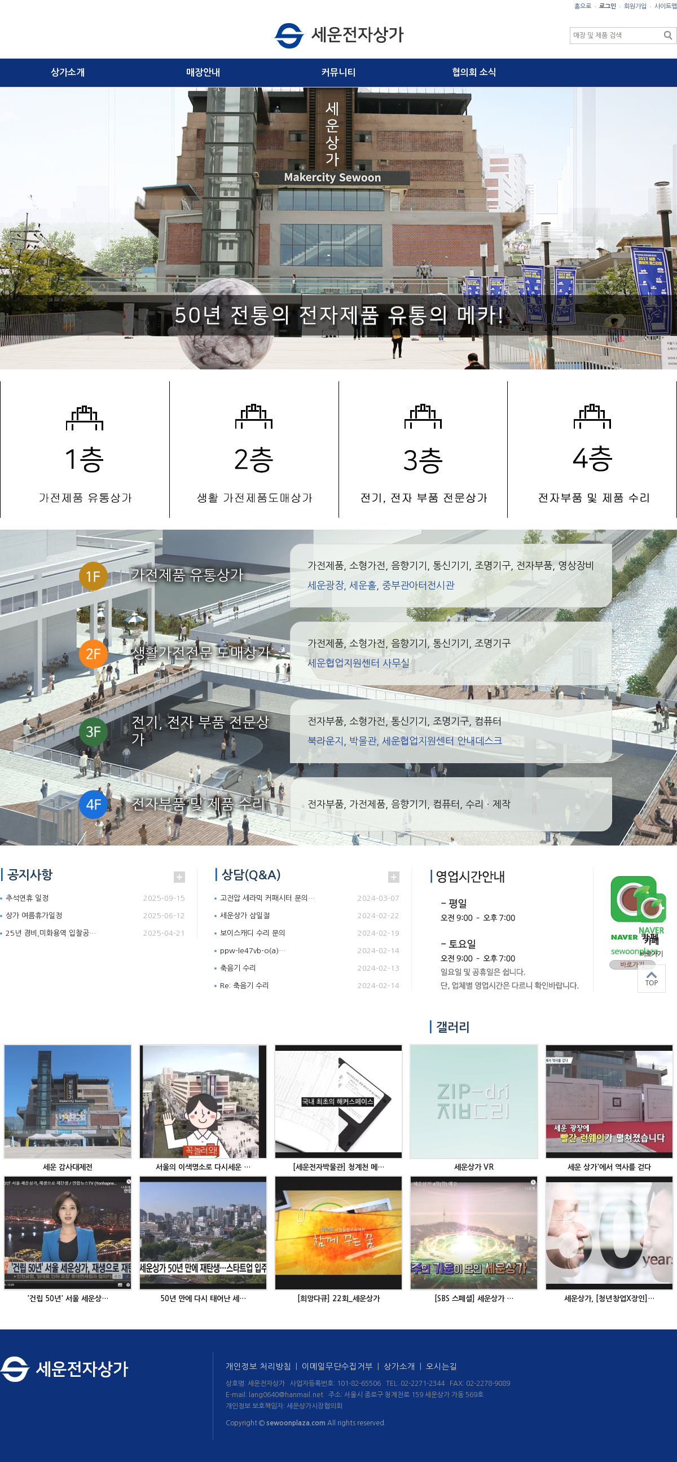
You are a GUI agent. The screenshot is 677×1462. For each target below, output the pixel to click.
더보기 (179, 877)
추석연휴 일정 (27, 898)
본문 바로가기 (0, 0)
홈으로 (582, 6)
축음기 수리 (238, 968)
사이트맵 (665, 6)
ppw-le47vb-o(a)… (252, 950)
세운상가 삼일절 (245, 915)
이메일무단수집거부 (343, 1367)
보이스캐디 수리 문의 (252, 933)
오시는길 (442, 1367)
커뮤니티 (338, 72)
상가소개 (68, 72)
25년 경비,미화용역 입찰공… (51, 933)
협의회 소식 (474, 72)
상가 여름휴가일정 (34, 915)
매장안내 (203, 72)
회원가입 (635, 6)
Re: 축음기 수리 (244, 985)
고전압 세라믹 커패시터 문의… (267, 898)
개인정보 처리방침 (264, 1367)
